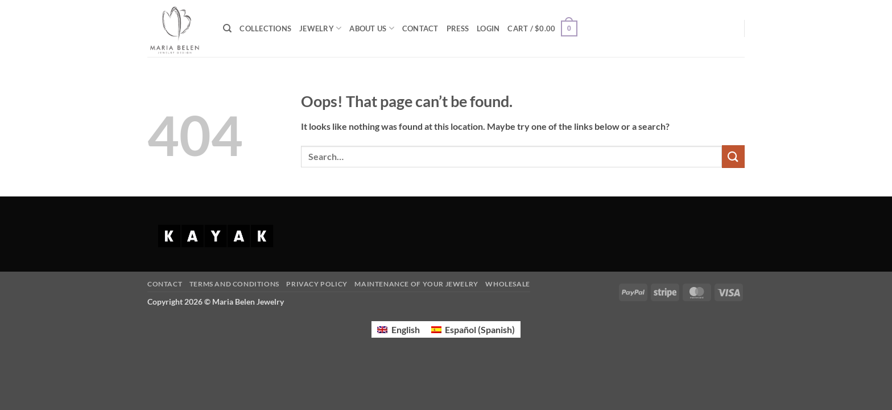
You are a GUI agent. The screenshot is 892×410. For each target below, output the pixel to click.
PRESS (458, 28)
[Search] (227, 28)
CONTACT (420, 28)
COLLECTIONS (265, 28)
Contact (164, 284)
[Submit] (733, 156)
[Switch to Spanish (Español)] (473, 329)
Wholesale (507, 284)
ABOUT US (371, 28)
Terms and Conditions (234, 284)
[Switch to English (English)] (398, 329)
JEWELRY (320, 28)
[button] (488, 28)
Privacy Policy (317, 284)
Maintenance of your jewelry (416, 284)
